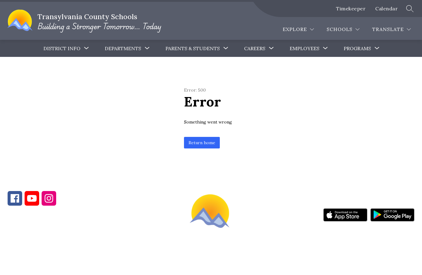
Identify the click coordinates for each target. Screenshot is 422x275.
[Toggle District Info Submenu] (86, 48)
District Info (61, 48)
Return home (202, 142)
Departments (123, 48)
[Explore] (298, 29)
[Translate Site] (391, 29)
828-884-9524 (114, 242)
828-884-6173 (61, 242)
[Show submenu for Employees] (304, 48)
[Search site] (409, 8)
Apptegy (224, 266)
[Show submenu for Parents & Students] (192, 48)
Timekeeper (351, 8)
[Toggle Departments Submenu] (147, 48)
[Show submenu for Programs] (357, 48)
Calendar (386, 8)
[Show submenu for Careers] (254, 48)
